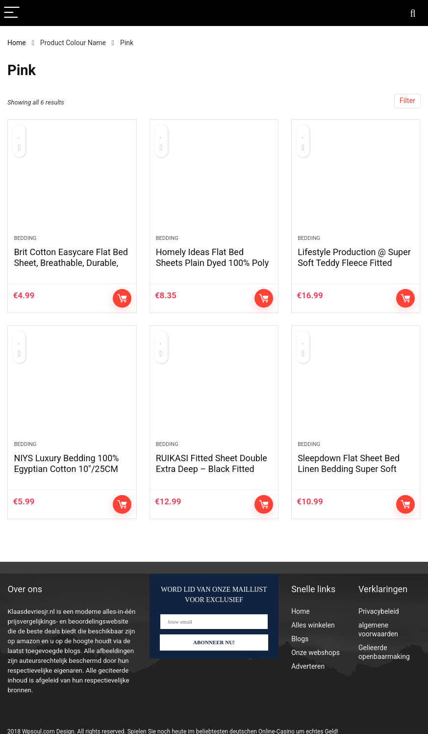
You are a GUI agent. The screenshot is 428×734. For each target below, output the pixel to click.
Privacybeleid (378, 611)
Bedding (25, 238)
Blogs (299, 639)
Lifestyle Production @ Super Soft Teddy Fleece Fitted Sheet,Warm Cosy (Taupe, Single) (354, 268)
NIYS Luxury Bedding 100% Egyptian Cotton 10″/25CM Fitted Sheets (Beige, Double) (70, 469)
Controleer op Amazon (122, 298)
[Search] (413, 13)
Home (16, 43)
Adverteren (308, 666)
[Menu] (12, 13)
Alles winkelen (313, 625)
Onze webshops (315, 652)
